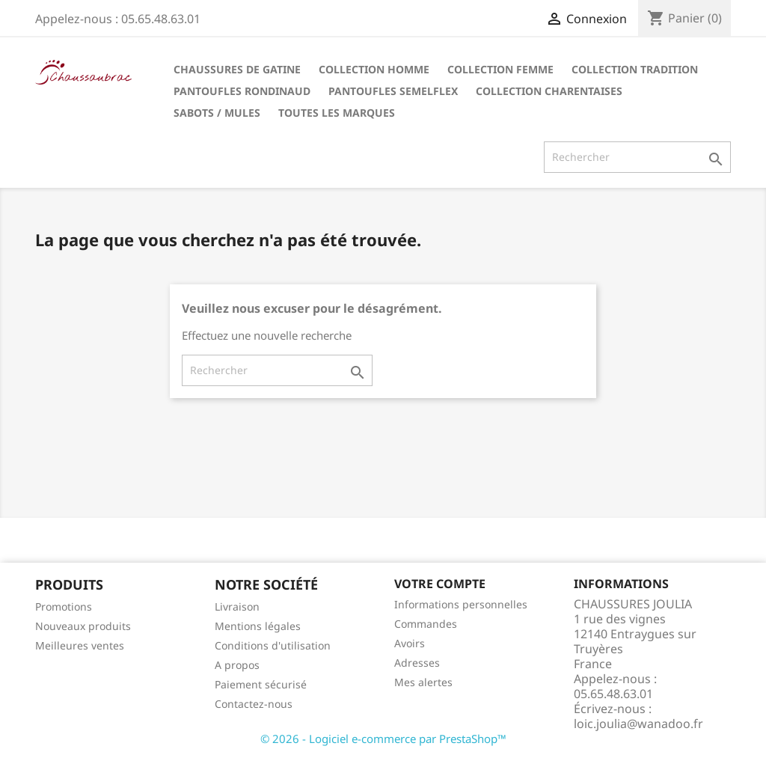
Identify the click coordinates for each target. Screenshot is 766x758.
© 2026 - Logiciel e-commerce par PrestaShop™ (383, 738)
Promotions (63, 606)
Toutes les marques (336, 113)
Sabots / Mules (217, 113)
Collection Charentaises (549, 91)
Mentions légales (258, 626)
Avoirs (409, 643)
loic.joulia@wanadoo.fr (638, 723)
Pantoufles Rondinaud (242, 91)
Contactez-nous (253, 704)
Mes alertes (423, 682)
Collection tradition (635, 69)
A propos (237, 665)
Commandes (425, 624)
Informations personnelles (460, 604)
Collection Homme (374, 69)
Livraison (237, 606)
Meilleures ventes (79, 645)
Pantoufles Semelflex (393, 91)
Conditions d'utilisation (273, 645)
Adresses (417, 662)
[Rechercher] (637, 157)
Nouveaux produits (83, 626)
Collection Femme (500, 69)
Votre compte (439, 583)
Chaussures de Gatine (237, 69)
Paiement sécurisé (261, 684)
